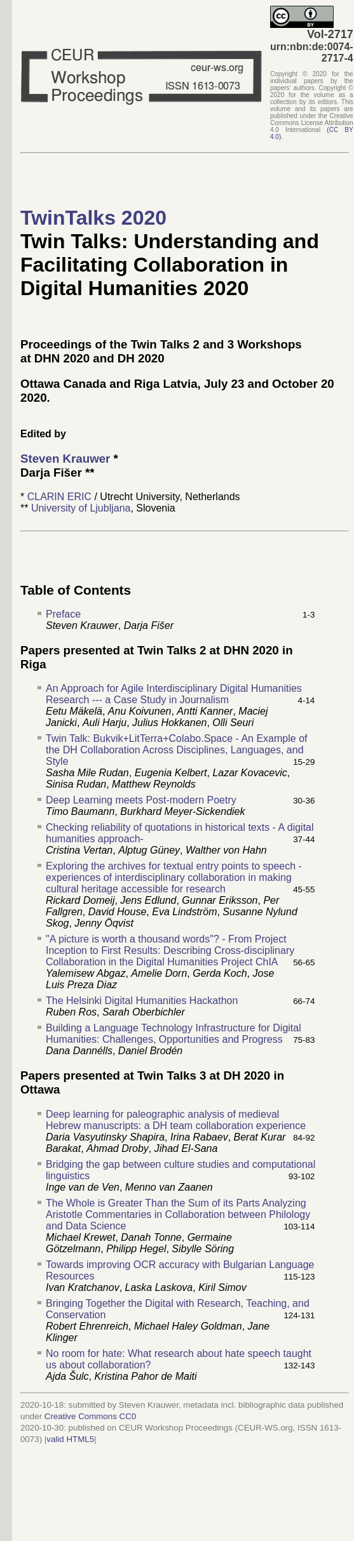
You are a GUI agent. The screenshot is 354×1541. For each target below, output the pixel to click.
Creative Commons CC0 (90, 1416)
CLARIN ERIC (59, 496)
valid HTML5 (70, 1439)
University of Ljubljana (81, 508)
